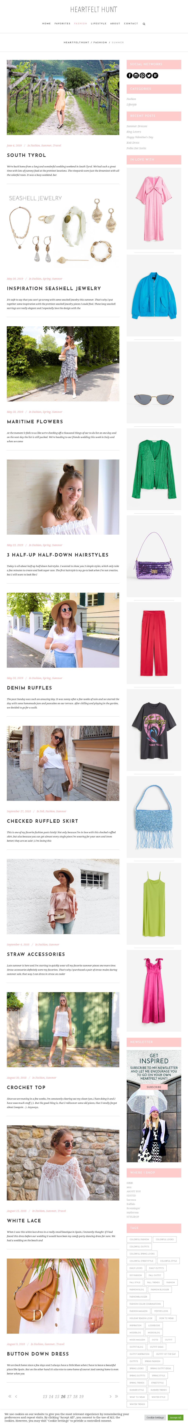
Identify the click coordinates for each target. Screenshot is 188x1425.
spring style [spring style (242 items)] (158, 1376)
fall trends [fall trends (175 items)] (153, 1283)
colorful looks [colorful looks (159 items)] (164, 1240)
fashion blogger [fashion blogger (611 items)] (160, 1290)
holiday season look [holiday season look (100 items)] (141, 1319)
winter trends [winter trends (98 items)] (137, 1405)
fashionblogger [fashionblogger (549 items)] (138, 1297)
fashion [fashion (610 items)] (171, 1283)
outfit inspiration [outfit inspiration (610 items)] (139, 1354)
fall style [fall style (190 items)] (135, 1283)
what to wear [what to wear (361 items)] (137, 1397)
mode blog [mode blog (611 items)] (154, 1333)
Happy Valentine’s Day (140, 137)
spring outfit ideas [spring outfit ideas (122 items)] (160, 1369)
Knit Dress (133, 142)
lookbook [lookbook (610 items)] (154, 1326)
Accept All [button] (175, 1417)
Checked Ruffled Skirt (42, 821)
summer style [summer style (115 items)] (137, 1390)
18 (75, 1396)
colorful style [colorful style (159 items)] (168, 1261)
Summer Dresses (137, 126)
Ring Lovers (134, 131)
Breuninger (133, 1208)
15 (57, 1396)
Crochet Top (26, 1088)
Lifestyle (132, 104)
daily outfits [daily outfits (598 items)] (156, 1268)
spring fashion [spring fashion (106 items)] (152, 1362)
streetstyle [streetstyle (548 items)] (157, 1383)
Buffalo (131, 1204)
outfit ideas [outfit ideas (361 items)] (156, 1347)
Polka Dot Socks (136, 148)
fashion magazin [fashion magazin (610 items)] (138, 1311)
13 (45, 1396)
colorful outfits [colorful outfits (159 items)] (139, 1247)
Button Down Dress (38, 1354)
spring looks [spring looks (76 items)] (136, 1369)
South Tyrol (26, 155)
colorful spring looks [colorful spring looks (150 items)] (142, 1254)
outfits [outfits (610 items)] (134, 1362)
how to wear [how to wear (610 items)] (166, 1319)
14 (51, 1396)
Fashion (100, 43)
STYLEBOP (133, 1216)
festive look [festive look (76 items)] (161, 1311)
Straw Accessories (36, 954)
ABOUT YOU (134, 1191)
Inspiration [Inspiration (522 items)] (135, 1326)
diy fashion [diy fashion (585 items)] (136, 1276)
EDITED (131, 1195)
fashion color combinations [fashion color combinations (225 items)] (145, 1304)
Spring (47, 278)
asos (129, 1187)
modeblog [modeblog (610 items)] (135, 1333)
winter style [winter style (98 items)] (158, 1397)
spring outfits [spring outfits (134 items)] (137, 1376)
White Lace (24, 1221)
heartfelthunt (77, 43)
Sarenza (131, 1199)
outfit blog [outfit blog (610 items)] (136, 1347)
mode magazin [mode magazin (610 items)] (137, 1340)
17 (69, 1396)
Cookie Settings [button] (155, 1417)
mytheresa (132, 1212)
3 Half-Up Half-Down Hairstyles (58, 555)
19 (81, 1396)
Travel (57, 145)
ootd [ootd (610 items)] (155, 1340)
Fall (42, 811)
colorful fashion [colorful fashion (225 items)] (139, 1240)
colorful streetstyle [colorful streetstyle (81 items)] (141, 1261)
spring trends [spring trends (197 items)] (137, 1383)
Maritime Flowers (35, 422)
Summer (46, 145)
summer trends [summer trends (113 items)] (159, 1390)
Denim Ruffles (29, 688)
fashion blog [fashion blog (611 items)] (137, 1290)
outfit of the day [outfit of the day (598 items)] (166, 1354)
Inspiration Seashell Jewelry (54, 289)
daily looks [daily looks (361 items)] (136, 1268)
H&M (130, 1183)
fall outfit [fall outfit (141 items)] (155, 1276)
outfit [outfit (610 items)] (168, 1340)
